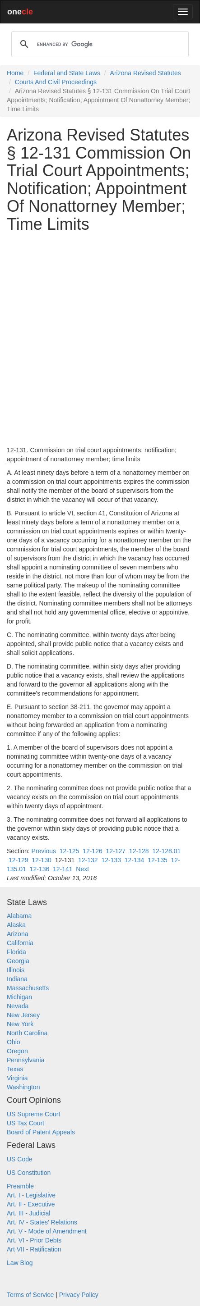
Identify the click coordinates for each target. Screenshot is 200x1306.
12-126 (92, 851)
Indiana (17, 979)
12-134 (134, 860)
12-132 (88, 860)
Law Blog (20, 1262)
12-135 (157, 860)
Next (82, 869)
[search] (98, 44)
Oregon (17, 1051)
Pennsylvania (25, 1060)
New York (20, 1024)
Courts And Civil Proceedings (56, 82)
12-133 (111, 860)
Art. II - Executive (31, 1204)
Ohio (13, 1042)
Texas (15, 1069)
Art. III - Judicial (28, 1213)
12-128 (139, 851)
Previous (43, 851)
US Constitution (29, 1172)
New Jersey (23, 1015)
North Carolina (27, 1033)
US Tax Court (25, 1123)
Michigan (19, 997)
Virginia (17, 1078)
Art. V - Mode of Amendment (47, 1231)
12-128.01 (166, 851)
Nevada (17, 1006)
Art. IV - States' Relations (42, 1222)
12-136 (40, 869)
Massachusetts (28, 988)
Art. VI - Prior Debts (34, 1240)
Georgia (18, 961)
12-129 (18, 860)
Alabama (19, 915)
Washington (23, 1087)
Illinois (15, 970)
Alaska (16, 924)
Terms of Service (30, 1294)
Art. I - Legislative (31, 1195)
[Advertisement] (100, 339)
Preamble (20, 1186)
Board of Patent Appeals (41, 1132)
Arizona (17, 933)
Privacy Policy (78, 1294)
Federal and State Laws (66, 73)
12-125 (69, 851)
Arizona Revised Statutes (145, 73)
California (20, 943)
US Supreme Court (33, 1114)
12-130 (41, 860)
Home (15, 73)
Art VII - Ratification (34, 1249)
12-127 (116, 851)
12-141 (63, 869)
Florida (16, 952)
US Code (20, 1159)
